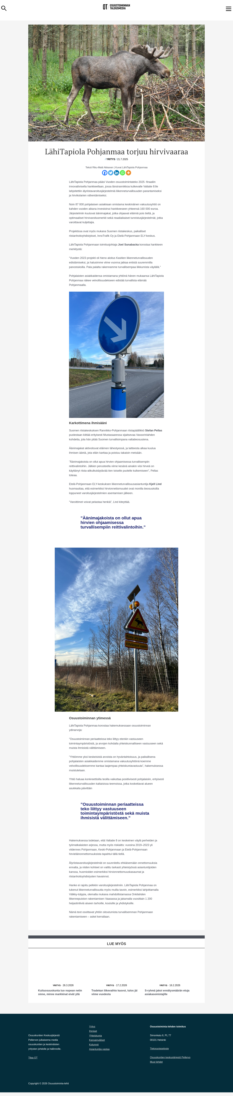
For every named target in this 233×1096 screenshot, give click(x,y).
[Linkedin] (116, 172)
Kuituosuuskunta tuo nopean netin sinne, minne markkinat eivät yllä (63, 994)
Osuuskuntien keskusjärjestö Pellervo (170, 1061)
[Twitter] (110, 172)
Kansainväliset (97, 1043)
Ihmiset (93, 1034)
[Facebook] (104, 172)
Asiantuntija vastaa (99, 1053)
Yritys (110, 159)
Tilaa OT (33, 1061)
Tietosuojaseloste (159, 1052)
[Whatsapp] (122, 172)
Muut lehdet (156, 1065)
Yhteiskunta (95, 1039)
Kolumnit (94, 1048)
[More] (128, 172)
